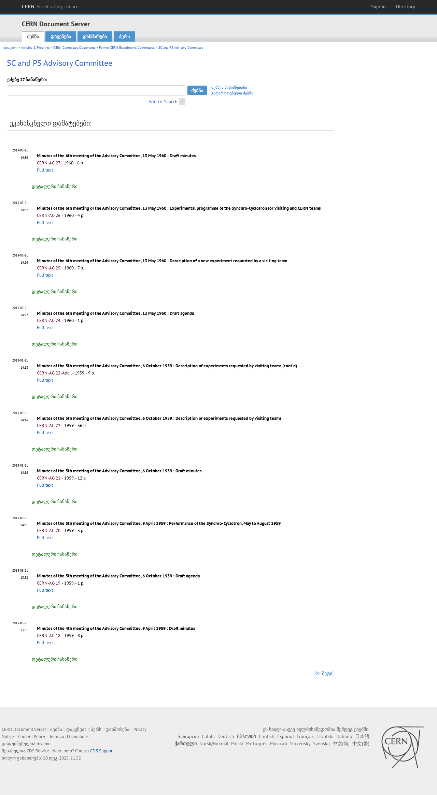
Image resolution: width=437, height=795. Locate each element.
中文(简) (341, 743)
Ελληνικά (246, 736)
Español (285, 736)
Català (208, 736)
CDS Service (38, 751)
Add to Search (163, 102)
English (266, 736)
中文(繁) (360, 743)
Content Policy (31, 736)
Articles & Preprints (35, 47)
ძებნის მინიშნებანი (229, 87)
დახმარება (95, 36)
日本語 (362, 736)
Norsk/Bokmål (213, 743)
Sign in (378, 6)
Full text (45, 170)
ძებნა (33, 36)
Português (256, 743)
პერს (124, 36)
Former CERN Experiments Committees (127, 47)
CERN (50, 6)
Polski (237, 743)
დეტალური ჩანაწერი (54, 186)
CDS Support (102, 751)
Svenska (321, 743)
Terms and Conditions (68, 736)
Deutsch (225, 736)
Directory (405, 6)
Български (188, 736)
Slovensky (300, 743)
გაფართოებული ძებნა (232, 93)
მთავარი (10, 47)
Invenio (44, 744)
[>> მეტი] (324, 673)
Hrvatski (325, 736)
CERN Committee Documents (74, 47)
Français (305, 736)
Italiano (344, 736)
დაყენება (61, 36)
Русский (278, 743)
